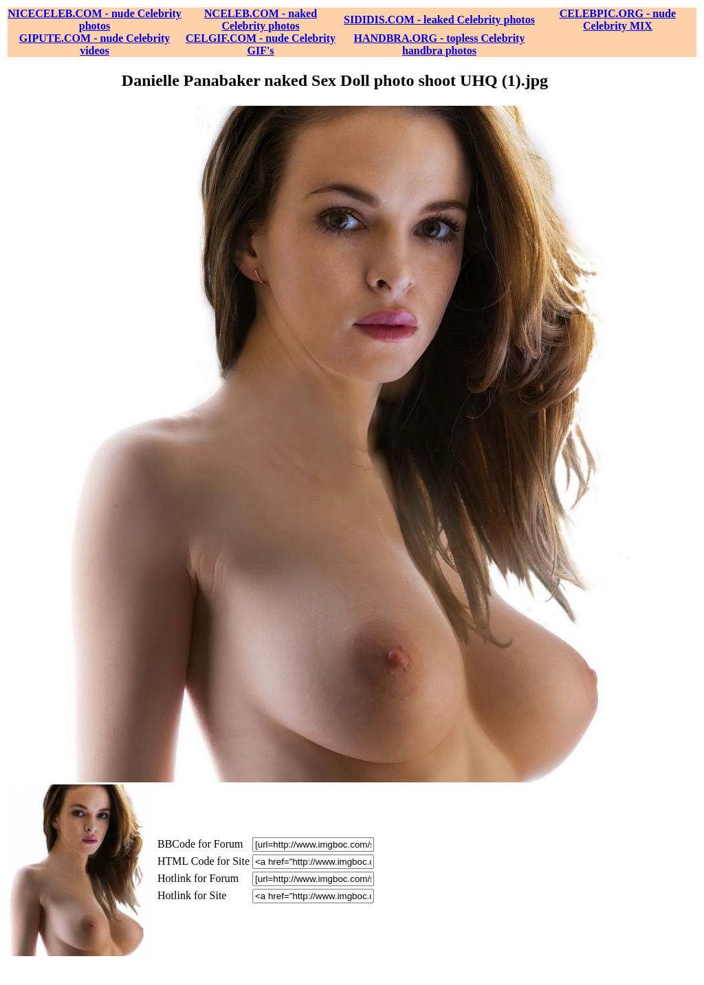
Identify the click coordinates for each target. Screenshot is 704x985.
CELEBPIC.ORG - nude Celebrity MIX (618, 20)
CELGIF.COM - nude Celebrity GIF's (261, 44)
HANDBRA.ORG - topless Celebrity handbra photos (439, 44)
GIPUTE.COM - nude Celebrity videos (94, 44)
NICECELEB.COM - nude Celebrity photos (94, 20)
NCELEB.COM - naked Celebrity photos (260, 20)
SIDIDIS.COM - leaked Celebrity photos (439, 19)
